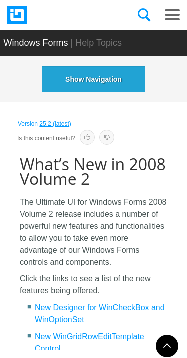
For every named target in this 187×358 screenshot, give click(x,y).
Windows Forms (36, 43)
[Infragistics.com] (57, 15)
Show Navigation (93, 79)
